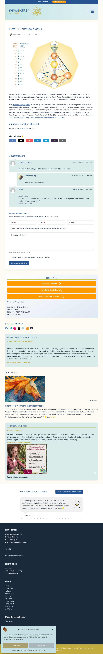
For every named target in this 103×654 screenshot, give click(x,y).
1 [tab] (22, 518)
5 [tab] (34, 518)
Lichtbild (8, 609)
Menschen (9, 588)
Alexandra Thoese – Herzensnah (21, 342)
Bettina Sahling (30, 176)
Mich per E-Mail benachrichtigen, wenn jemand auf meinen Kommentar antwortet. (37, 229)
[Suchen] (88, 12)
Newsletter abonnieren (14, 556)
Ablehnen (41, 645)
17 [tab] (72, 518)
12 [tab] (56, 518)
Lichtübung (9, 601)
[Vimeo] (23, 329)
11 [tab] (53, 518)
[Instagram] (14, 329)
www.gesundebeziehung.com (19, 443)
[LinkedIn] (37, 140)
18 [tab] (75, 518)
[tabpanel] (51, 506)
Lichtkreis (11, 373)
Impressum (42, 650)
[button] (53, 629)
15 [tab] (66, 518)
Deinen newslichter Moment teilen (69, 492)
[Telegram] (46, 140)
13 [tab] (59, 518)
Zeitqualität (9, 604)
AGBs (21, 128)
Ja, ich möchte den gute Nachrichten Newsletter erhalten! (29, 257)
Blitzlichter (9, 606)
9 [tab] (47, 518)
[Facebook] (12, 140)
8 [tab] (44, 518)
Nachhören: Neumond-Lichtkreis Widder (24, 406)
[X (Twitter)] (21, 140)
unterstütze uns (59, 2)
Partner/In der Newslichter (23, 338)
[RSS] (27, 329)
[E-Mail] (54, 140)
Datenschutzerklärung (31, 650)
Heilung (8, 591)
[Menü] (92, 11)
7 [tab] (41, 518)
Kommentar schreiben (18, 235)
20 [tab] (81, 518)
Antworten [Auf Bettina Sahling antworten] (89, 175)
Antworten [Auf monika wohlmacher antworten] (89, 162)
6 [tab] (37, 518)
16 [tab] (69, 518)
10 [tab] (50, 518)
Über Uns (8, 621)
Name (13, 222)
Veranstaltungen (17, 427)
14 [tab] (62, 518)
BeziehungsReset (14, 431)
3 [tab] (28, 518)
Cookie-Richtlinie (17, 650)
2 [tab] (25, 518)
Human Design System (21, 105)
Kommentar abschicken (19, 263)
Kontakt (8, 549)
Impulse (8, 596)
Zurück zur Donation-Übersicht (24, 123)
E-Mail (42, 222)
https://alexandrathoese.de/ (18, 363)
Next (84, 506)
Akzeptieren (16, 645)
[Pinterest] (29, 140)
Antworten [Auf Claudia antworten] (89, 189)
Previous (19, 506)
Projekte (8, 586)
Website (71, 222)
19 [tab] (78, 518)
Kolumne (8, 599)
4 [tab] (31, 518)
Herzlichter (9, 593)
